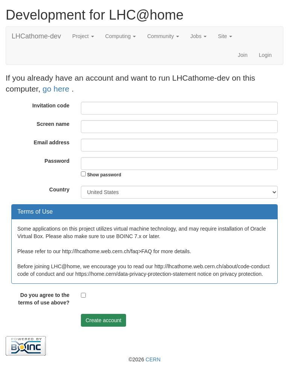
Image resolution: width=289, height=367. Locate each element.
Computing (120, 36)
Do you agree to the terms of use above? (43, 299)
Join (243, 55)
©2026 (144, 359)
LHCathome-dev (36, 36)
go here (57, 88)
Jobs (198, 36)
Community (163, 36)
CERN (153, 359)
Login (265, 55)
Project (83, 36)
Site (225, 36)
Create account (104, 320)
